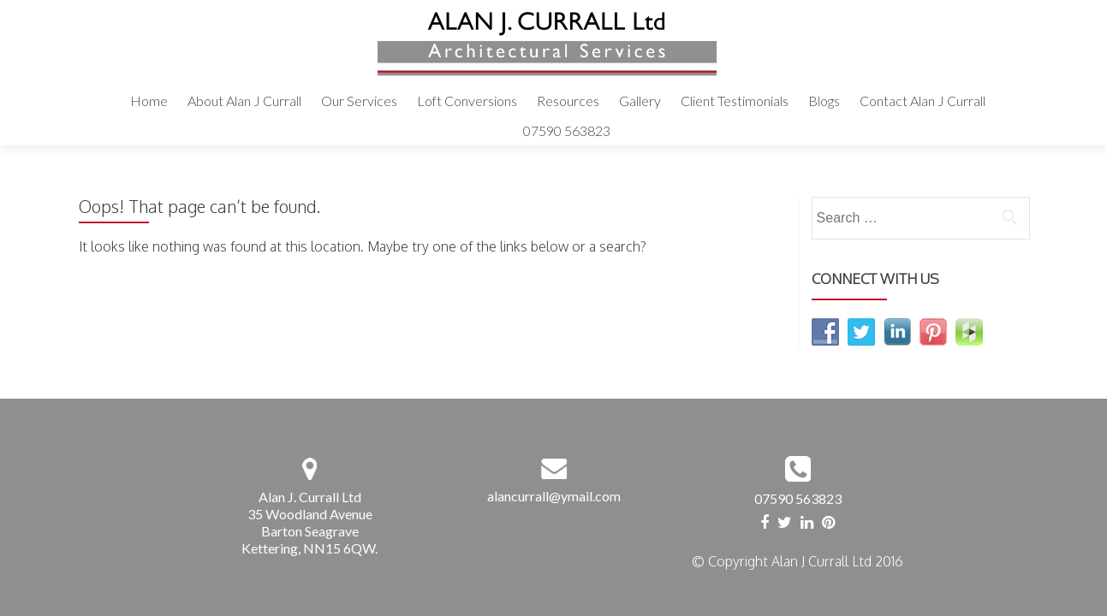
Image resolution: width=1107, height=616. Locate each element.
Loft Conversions (467, 100)
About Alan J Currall (244, 100)
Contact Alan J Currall (922, 100)
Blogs (824, 100)
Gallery (640, 100)
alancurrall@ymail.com (554, 496)
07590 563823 (566, 130)
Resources (568, 100)
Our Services (359, 100)
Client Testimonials (735, 100)
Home (149, 100)
